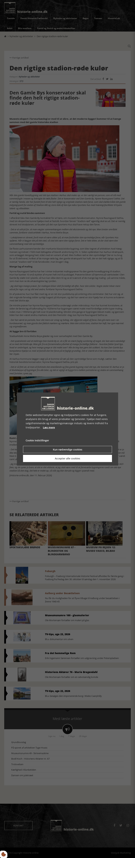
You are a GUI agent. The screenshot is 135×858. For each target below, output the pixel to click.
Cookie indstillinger (37, 440)
